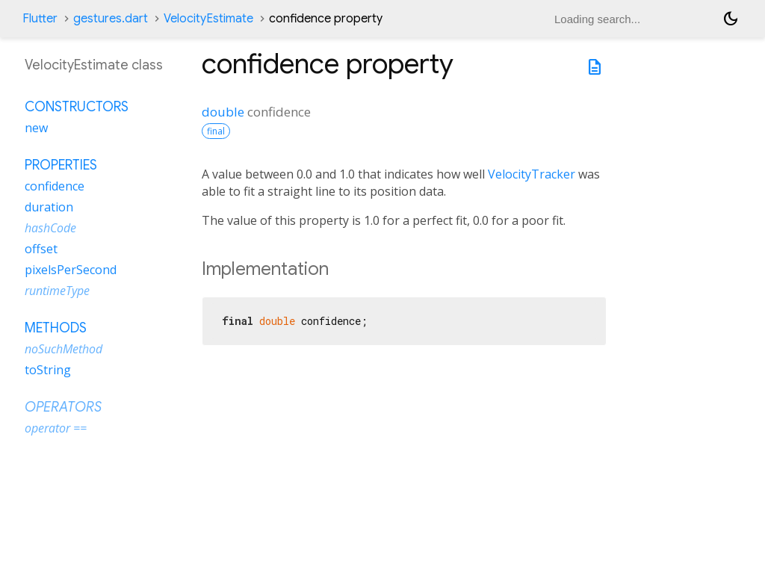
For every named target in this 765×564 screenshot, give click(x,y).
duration (49, 207)
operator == (56, 428)
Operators (63, 407)
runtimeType (57, 290)
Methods (56, 328)
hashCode (50, 228)
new (36, 128)
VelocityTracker (531, 174)
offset (41, 249)
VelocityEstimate (208, 18)
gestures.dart (110, 18)
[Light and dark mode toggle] (731, 19)
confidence (54, 186)
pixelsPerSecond (71, 269)
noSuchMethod (63, 349)
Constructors (76, 107)
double (223, 111)
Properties (61, 165)
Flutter (40, 18)
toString (48, 370)
